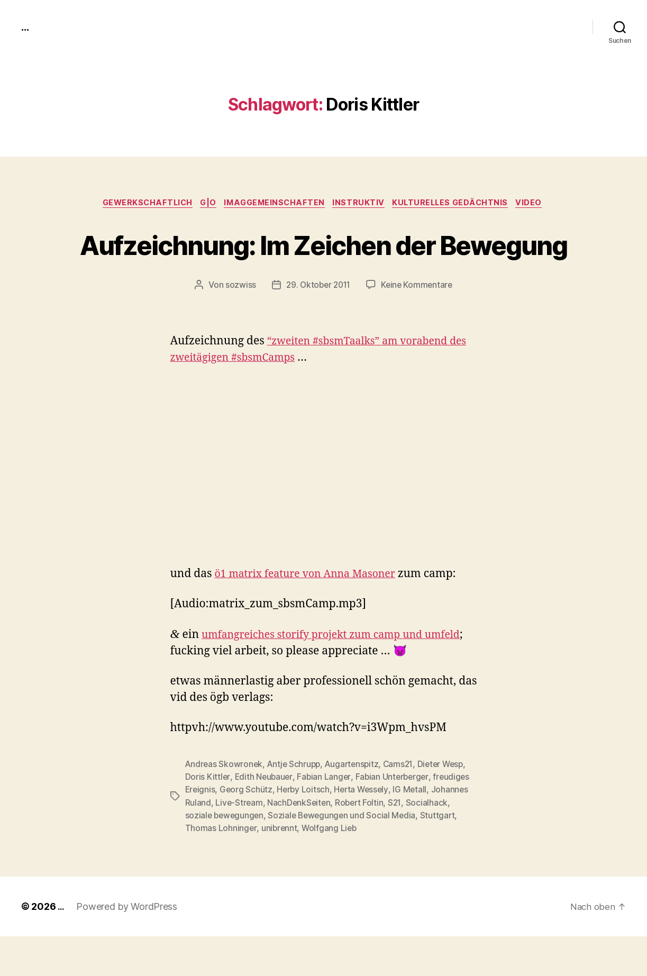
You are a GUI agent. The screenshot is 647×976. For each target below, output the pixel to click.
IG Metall (414, 829)
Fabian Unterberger (394, 816)
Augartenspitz (356, 804)
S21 (399, 842)
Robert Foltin (363, 842)
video (541, 203)
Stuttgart (443, 855)
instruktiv (363, 203)
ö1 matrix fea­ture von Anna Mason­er (311, 614)
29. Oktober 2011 (317, 325)
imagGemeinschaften (274, 203)
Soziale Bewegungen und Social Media (345, 855)
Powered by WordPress (128, 946)
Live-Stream (239, 842)
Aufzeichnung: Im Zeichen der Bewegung (323, 263)
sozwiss (237, 325)
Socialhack (431, 842)
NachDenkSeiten (300, 842)
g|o (204, 203)
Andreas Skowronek (224, 804)
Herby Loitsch (305, 829)
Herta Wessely (364, 829)
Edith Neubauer (264, 816)
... (26, 26)
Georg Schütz (247, 829)
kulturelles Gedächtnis (459, 203)
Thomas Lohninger (221, 867)
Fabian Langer (325, 816)
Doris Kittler (208, 816)
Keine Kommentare (418, 325)
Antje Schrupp (296, 804)
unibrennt (279, 867)
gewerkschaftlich (139, 203)
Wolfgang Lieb (331, 867)
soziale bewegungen (225, 855)
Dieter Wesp (448, 804)
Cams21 (403, 804)
